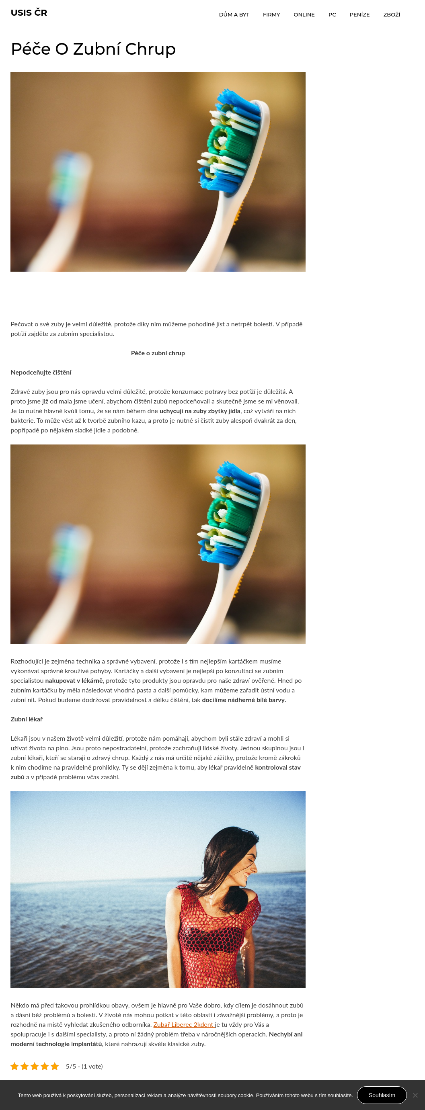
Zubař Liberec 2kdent (184, 1024)
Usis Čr (28, 12)
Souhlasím (382, 1095)
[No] (415, 1095)
